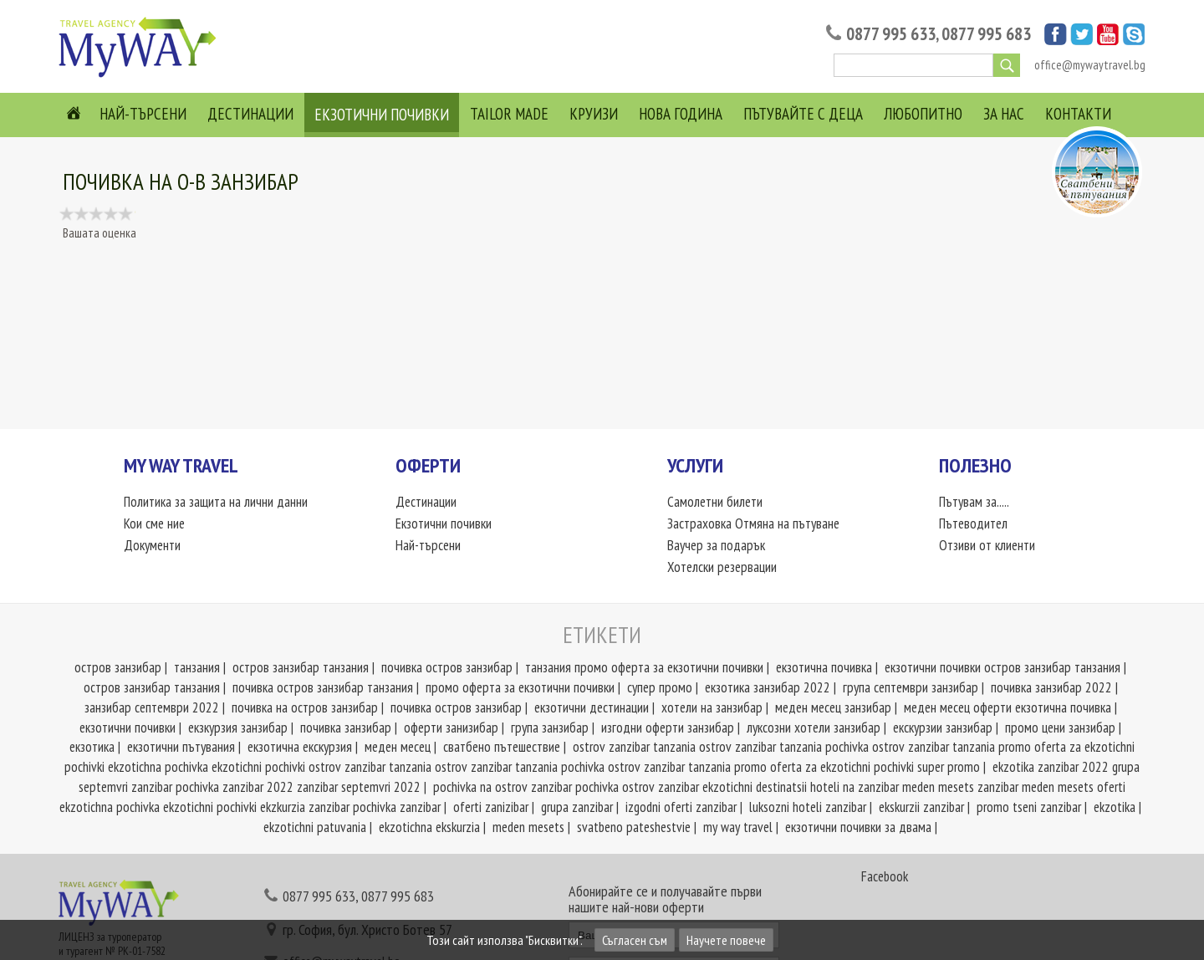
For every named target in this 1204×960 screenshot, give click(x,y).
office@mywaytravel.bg (1089, 65)
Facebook (884, 876)
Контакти (1078, 114)
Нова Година (680, 114)
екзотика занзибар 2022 (767, 687)
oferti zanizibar (490, 807)
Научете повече (726, 940)
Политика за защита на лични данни (216, 502)
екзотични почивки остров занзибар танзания (1002, 667)
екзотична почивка (824, 667)
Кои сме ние (154, 523)
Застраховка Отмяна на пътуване (753, 523)
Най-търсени (142, 114)
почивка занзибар (345, 727)
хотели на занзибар (712, 707)
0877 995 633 (891, 34)
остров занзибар (117, 667)
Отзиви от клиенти (987, 545)
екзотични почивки (127, 727)
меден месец (398, 747)
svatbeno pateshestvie (634, 827)
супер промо (659, 687)
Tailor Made (509, 114)
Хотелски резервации (722, 567)
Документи (152, 545)
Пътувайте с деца (803, 114)
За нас (1003, 114)
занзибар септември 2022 (151, 707)
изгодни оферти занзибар (667, 727)
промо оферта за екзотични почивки (520, 687)
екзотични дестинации (591, 707)
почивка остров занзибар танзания (322, 687)
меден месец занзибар (833, 707)
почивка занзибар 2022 (1051, 687)
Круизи (593, 114)
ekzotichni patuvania (314, 827)
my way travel (738, 827)
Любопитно (923, 114)
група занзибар (550, 727)
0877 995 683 (986, 34)
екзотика (92, 747)
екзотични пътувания (181, 747)
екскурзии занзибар (942, 727)
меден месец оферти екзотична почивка (1007, 707)
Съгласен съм (634, 940)
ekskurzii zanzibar (921, 807)
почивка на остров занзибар (305, 707)
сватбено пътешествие (501, 747)
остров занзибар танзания (300, 667)
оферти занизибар (451, 727)
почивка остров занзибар (447, 667)
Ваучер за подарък (716, 545)
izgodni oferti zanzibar (681, 807)
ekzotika (1114, 807)
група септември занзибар (910, 687)
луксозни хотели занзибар (813, 727)
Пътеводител (973, 523)
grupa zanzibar (577, 807)
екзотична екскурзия (299, 747)
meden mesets (528, 827)
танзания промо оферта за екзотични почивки (644, 667)
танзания (197, 667)
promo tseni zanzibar (1029, 807)
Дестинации (250, 114)
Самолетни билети (715, 502)
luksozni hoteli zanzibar (807, 807)
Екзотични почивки (381, 115)
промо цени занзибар (1060, 727)
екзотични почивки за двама (858, 827)
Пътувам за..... (974, 502)
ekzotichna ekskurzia (429, 827)
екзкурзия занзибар (238, 727)
